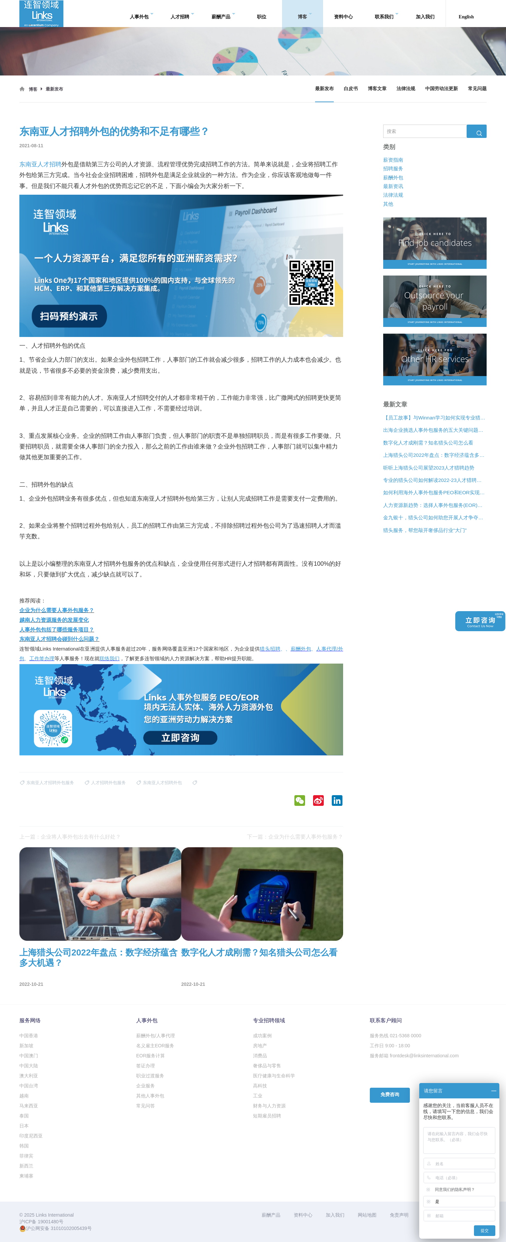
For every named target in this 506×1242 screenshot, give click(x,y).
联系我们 (387, 13)
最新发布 (324, 88)
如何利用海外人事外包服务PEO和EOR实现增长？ (435, 493)
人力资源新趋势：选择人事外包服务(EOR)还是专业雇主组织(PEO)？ (435, 505)
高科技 (260, 1085)
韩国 (24, 1145)
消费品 (260, 1055)
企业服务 (145, 1085)
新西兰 (26, 1166)
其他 (388, 204)
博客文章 (377, 88)
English (466, 13)
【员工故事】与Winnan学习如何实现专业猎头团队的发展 (435, 417)
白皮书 (351, 88)
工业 (257, 1095)
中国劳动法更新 (441, 88)
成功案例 (262, 1035)
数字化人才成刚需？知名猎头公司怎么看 (428, 443)
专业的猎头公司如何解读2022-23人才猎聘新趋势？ (435, 480)
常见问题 (477, 88)
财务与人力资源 (269, 1105)
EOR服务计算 (150, 1055)
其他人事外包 (150, 1095)
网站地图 (367, 1215)
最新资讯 (393, 186)
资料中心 (343, 13)
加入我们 (425, 13)
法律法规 (406, 88)
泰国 (24, 1115)
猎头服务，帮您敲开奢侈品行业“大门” (425, 530)
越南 (24, 1095)
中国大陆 (28, 1065)
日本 (24, 1125)
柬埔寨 (26, 1176)
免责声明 (399, 1215)
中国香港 (28, 1035)
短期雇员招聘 (267, 1115)
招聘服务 (393, 168)
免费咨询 (390, 1094)
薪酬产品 (223, 13)
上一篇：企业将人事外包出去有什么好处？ (70, 837)
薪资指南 (393, 160)
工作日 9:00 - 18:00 (390, 1045)
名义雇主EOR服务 (155, 1045)
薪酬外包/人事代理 (155, 1035)
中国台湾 (28, 1085)
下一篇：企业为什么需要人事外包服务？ (295, 837)
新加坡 (26, 1045)
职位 (261, 13)
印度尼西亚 (31, 1135)
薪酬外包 (393, 177)
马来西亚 (28, 1105)
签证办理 (145, 1065)
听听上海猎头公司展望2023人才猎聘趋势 (428, 468)
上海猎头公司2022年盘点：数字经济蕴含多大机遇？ (435, 455)
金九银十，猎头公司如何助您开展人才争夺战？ (435, 517)
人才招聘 (182, 13)
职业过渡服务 (150, 1075)
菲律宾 (26, 1156)
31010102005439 (69, 1228)
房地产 (260, 1045)
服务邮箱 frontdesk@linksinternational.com (414, 1055)
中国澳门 (28, 1055)
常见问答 (145, 1105)
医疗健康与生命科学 (274, 1075)
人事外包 (142, 13)
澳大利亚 (28, 1075)
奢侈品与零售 (267, 1065)
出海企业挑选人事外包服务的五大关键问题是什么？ (435, 430)
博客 (305, 13)
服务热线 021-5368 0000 (395, 1035)
